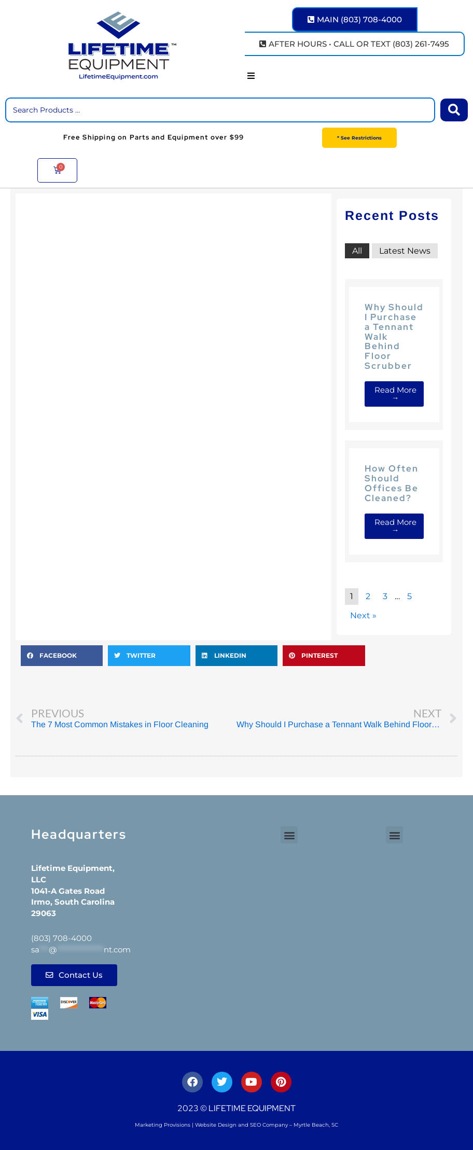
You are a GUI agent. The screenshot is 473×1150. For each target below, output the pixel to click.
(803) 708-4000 (61, 938)
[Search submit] (454, 110)
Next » (363, 615)
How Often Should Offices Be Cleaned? (392, 483)
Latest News (404, 251)
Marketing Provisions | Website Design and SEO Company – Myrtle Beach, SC (236, 1124)
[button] (251, 75)
